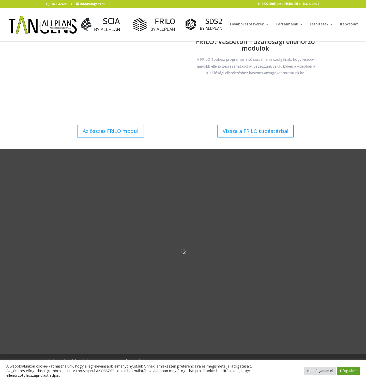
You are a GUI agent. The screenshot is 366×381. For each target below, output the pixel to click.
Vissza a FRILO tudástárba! (255, 131)
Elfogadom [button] (348, 370)
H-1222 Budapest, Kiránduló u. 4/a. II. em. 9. (289, 4)
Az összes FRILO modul (111, 131)
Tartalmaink (287, 25)
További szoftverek (246, 25)
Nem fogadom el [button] (320, 370)
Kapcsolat (349, 25)
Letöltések (319, 25)
